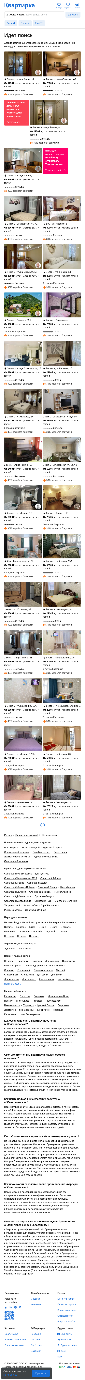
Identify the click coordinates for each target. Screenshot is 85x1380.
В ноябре (38, 931)
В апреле (21, 927)
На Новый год (11, 922)
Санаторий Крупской (15, 892)
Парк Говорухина (41, 852)
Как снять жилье (66, 1299)
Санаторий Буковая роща (17, 901)
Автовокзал (25, 948)
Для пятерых (29, 979)
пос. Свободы (26, 1010)
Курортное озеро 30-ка (45, 856)
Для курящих (52, 961)
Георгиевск (63, 1005)
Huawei (15, 1307)
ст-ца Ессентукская (30, 1014)
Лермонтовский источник (17, 856)
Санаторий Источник (66, 901)
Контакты (36, 1304)
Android (10, 1307)
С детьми (9, 970)
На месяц (37, 961)
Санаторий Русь (43, 901)
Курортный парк (51, 847)
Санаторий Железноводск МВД (20, 878)
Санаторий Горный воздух (18, 873)
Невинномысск (12, 1005)
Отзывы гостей (65, 1316)
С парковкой (23, 970)
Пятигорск (25, 996)
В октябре (25, 931)
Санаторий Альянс (14, 883)
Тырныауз (28, 1005)
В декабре (51, 931)
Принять (40, 1373)
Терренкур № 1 (12, 905)
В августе (66, 927)
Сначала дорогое (34, 965)
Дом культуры (42, 873)
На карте (9, 961)
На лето (65, 931)
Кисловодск (10, 996)
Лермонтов (10, 1010)
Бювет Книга (60, 852)
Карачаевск (10, 1014)
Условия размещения (16, 1339)
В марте (8, 927)
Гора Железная (49, 905)
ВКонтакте (66, 1334)
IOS (6, 1307)
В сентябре (10, 931)
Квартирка (21, 6)
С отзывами (27, 974)
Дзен (63, 1351)
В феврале (68, 922)
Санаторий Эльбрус (35, 910)
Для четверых (11, 979)
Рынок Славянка (62, 892)
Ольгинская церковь (40, 892)
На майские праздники (34, 922)
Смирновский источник (16, 861)
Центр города (11, 847)
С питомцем (68, 961)
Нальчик (8, 1001)
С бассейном (11, 974)
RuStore (20, 1307)
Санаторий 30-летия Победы (19, 887)
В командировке (12, 965)
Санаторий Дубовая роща (18, 896)
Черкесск (37, 1001)
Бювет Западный (31, 847)
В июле (53, 927)
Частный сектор (66, 979)
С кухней (60, 970)
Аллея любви (30, 905)
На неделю (22, 961)
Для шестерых (46, 979)
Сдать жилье (11, 1334)
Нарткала (58, 1010)
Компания (36, 1334)
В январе (54, 922)
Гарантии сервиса (66, 1304)
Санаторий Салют (47, 887)
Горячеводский (53, 1001)
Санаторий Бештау (37, 883)
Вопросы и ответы (67, 1310)
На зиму (21, 936)
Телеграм (66, 1339)
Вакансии (36, 1351)
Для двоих (42, 974)
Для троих (56, 974)
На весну (34, 936)
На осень (9, 936)
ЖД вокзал (10, 948)
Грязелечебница (43, 896)
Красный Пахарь (45, 1005)
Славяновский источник (16, 852)
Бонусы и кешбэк (66, 1321)
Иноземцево (22, 1001)
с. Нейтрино (43, 1010)
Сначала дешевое (55, 965)
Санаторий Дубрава (50, 878)
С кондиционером (43, 970)
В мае (32, 927)
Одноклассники (69, 1345)
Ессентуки (39, 996)
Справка (35, 1299)
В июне (42, 927)
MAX (59, 1356)
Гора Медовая (67, 887)
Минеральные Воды (58, 996)
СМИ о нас (36, 1345)
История (35, 1339)
